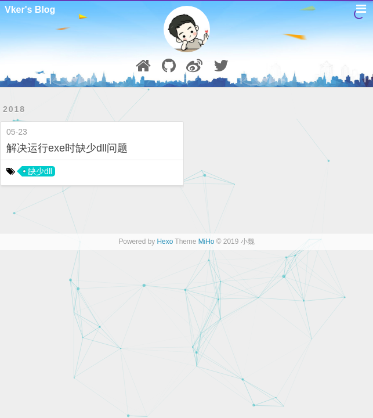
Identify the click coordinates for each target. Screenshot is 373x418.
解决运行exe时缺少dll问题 (67, 148)
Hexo (165, 241)
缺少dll (40, 171)
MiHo (206, 241)
